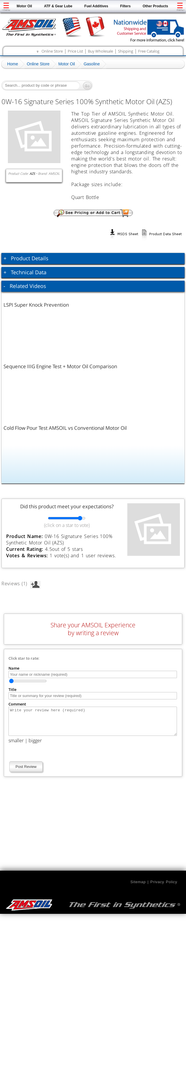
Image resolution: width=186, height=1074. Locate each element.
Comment (17, 704)
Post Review (25, 772)
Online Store (52, 51)
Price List (75, 51)
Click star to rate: (23, 658)
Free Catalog (148, 51)
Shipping (125, 51)
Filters (125, 6)
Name (13, 668)
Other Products (155, 6)
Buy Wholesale (100, 51)
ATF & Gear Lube (58, 6)
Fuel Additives (96, 6)
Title (12, 689)
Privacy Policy (163, 887)
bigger (35, 746)
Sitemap (138, 887)
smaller (16, 746)
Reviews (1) (21, 583)
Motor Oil (24, 6)
